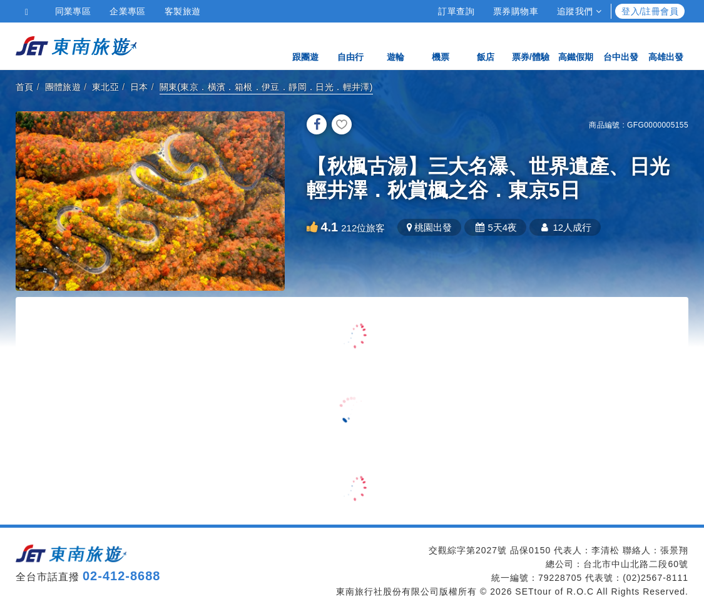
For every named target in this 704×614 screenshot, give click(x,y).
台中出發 (620, 45)
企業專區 (128, 11)
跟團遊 (305, 45)
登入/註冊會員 (649, 11)
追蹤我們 (579, 11)
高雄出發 (665, 45)
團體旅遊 (63, 87)
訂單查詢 (456, 11)
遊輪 (395, 45)
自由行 (350, 45)
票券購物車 (515, 11)
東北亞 (105, 87)
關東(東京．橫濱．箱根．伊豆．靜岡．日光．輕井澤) (266, 87)
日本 (139, 87)
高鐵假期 (575, 45)
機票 (440, 45)
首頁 (25, 87)
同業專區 (73, 11)
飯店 (485, 45)
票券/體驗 (530, 45)
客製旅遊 (183, 11)
